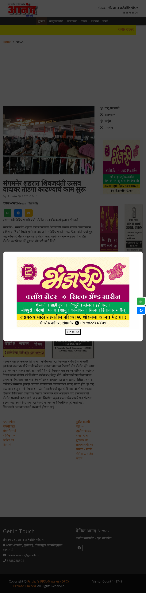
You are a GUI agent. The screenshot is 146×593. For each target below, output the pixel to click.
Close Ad (73, 332)
